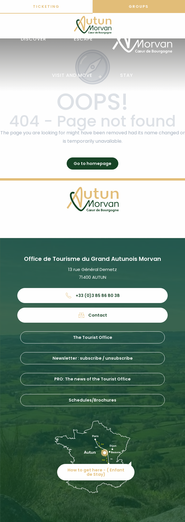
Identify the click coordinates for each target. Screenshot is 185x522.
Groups (139, 6)
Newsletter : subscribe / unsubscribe (93, 358)
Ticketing (46, 6)
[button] (33, 39)
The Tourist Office (92, 337)
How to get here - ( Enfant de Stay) (96, 472)
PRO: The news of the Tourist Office (92, 379)
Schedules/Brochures (92, 400)
